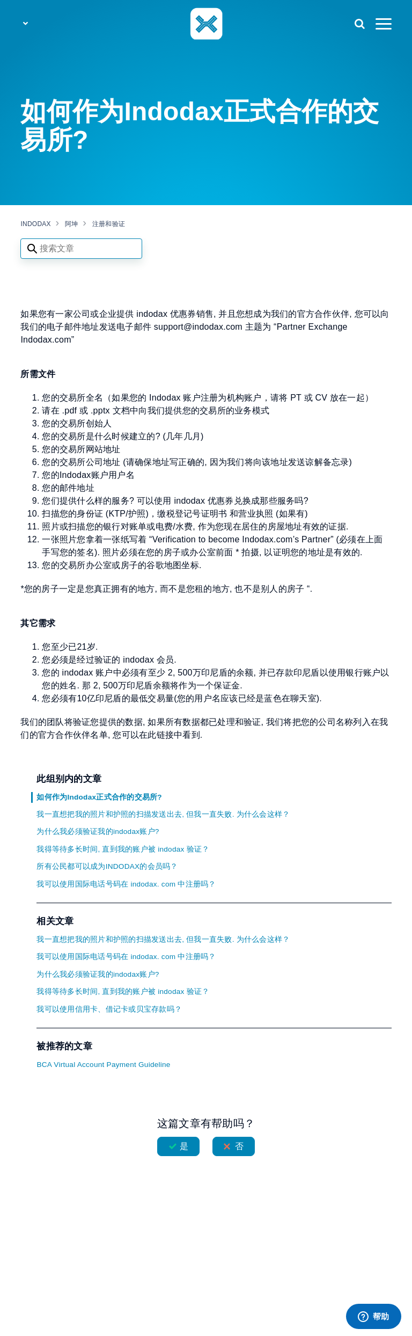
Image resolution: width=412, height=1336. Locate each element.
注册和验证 (108, 224)
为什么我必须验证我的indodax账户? (97, 831)
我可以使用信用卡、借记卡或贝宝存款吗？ (109, 1009)
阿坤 (71, 224)
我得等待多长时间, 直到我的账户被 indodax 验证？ (122, 849)
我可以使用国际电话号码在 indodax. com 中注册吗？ (126, 884)
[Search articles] (81, 248)
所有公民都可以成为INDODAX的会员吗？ (107, 866)
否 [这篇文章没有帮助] (239, 1146)
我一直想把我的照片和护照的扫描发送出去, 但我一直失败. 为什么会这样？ (163, 814)
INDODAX (35, 224)
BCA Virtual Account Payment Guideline (103, 1065)
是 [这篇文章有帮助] (184, 1146)
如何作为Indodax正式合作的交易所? (98, 797)
